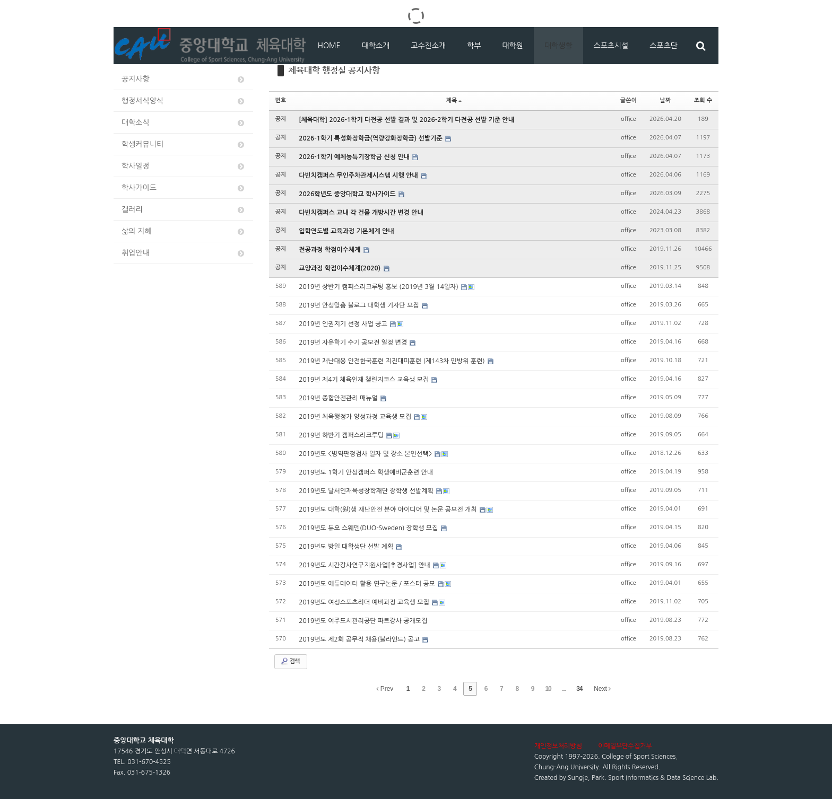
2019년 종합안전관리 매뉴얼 (339, 398)
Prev (384, 688)
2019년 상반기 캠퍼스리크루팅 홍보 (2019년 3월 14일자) (379, 287)
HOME (329, 45)
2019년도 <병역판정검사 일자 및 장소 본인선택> (366, 454)
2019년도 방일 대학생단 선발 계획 (347, 546)
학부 (474, 45)
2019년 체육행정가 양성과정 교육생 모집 (356, 417)
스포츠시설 (611, 45)
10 (548, 688)
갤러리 (184, 210)
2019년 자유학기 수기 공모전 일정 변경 (354, 342)
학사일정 (184, 166)
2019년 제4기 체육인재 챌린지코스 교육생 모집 (364, 379)
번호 (281, 100)
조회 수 (703, 100)
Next (602, 688)
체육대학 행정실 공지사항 (334, 70)
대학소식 (184, 123)
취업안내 (184, 253)
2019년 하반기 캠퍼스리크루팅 (342, 435)
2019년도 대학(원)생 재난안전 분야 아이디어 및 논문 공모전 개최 (389, 509)
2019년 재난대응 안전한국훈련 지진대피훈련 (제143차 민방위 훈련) (393, 361)
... (564, 688)
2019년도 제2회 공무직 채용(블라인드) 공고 (360, 639)
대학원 (512, 45)
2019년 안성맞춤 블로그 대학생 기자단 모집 (360, 305)
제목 (454, 100)
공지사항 (184, 79)
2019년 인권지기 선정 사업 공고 (344, 324)
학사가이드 (184, 188)
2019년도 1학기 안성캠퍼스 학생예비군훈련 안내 (366, 472)
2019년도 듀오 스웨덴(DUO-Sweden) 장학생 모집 (369, 528)
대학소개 (376, 45)
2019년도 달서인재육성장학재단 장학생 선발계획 (367, 491)
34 (579, 688)
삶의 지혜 (184, 231)
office (628, 119)
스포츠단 (663, 45)
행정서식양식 (184, 101)
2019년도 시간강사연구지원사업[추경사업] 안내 (365, 565)
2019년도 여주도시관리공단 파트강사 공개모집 (363, 621)
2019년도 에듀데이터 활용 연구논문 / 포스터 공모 (368, 584)
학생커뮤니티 (184, 144)
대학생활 (558, 45)
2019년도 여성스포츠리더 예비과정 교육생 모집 (365, 602)
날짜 (665, 100)
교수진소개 (428, 45)
